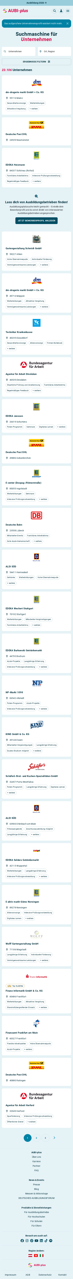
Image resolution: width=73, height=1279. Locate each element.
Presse (36, 1184)
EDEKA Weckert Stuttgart (19, 608)
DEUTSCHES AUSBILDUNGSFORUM (36, 1198)
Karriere (36, 1161)
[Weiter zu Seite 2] (54, 1138)
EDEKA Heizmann (15, 164)
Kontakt (62, 1275)
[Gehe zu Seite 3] (45, 1138)
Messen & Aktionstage (36, 1193)
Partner (36, 1166)
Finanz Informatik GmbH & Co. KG (24, 990)
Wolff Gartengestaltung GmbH (22, 943)
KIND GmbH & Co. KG (17, 734)
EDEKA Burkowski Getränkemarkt (24, 650)
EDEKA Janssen (14, 416)
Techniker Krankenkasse (19, 332)
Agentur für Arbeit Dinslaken (21, 374)
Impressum (10, 1275)
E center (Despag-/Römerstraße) (23, 482)
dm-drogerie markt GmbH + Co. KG (25, 92)
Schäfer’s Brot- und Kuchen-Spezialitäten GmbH (32, 776)
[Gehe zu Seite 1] (28, 1138)
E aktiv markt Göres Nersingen (22, 901)
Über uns (36, 1157)
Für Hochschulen (36, 1216)
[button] (67, 11)
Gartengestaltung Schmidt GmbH (24, 248)
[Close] (67, 23)
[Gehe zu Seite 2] (37, 1138)
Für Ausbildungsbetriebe (36, 1212)
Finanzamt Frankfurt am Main (22, 1032)
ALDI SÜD (11, 566)
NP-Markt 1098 (14, 692)
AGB (28, 1275)
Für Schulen (36, 1221)
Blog (36, 1189)
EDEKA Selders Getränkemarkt (22, 860)
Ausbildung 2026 (36, 3)
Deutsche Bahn (14, 524)
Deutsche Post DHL (16, 134)
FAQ (36, 1170)
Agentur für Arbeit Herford (20, 1105)
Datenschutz (45, 1275)
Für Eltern (36, 1225)
